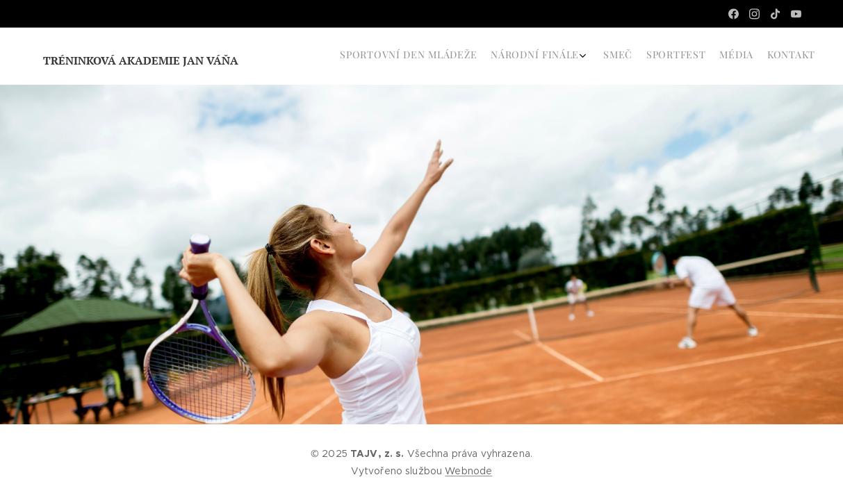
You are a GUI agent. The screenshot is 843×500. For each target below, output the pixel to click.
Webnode (468, 471)
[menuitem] (737, 56)
